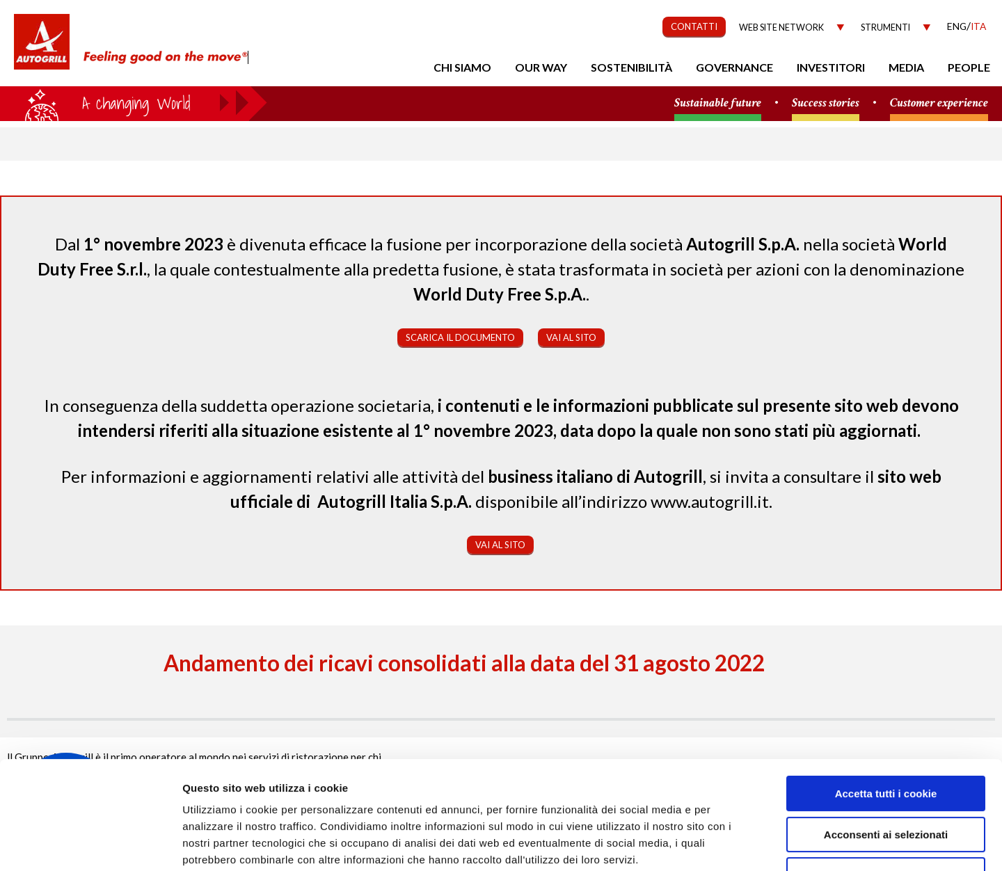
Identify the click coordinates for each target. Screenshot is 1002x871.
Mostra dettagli (739, 843)
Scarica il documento (460, 337)
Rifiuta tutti (885, 782)
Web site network (781, 27)
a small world (133, 102)
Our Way (541, 67)
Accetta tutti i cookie (886, 701)
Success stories (825, 103)
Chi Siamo (462, 67)
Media (906, 67)
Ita (978, 26)
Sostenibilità (631, 67)
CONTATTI (694, 26)
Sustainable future (717, 103)
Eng (957, 26)
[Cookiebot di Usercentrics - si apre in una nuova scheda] (90, 843)
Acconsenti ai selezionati (886, 742)
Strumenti (885, 27)
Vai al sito (571, 337)
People (969, 67)
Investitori (831, 67)
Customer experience (939, 103)
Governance (734, 67)
